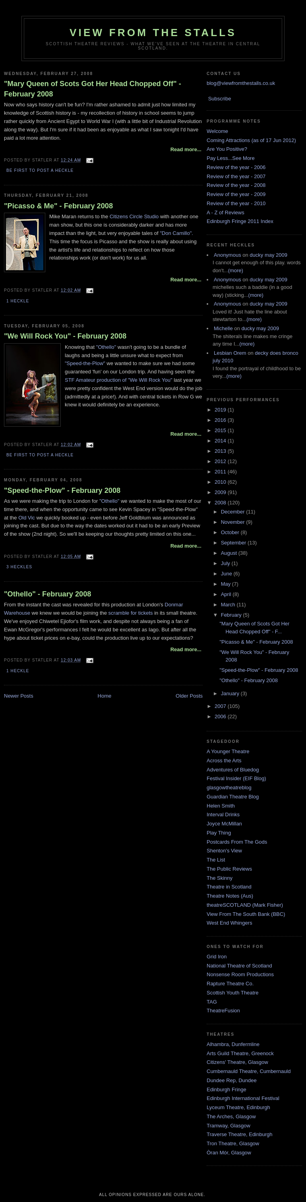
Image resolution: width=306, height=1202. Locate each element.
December (233, 512)
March (229, 605)
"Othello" (106, 347)
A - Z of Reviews (225, 212)
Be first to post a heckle (40, 170)
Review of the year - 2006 (236, 167)
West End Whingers (229, 923)
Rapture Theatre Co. (230, 984)
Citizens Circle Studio (134, 216)
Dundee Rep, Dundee (232, 1080)
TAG (212, 1002)
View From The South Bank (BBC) (246, 914)
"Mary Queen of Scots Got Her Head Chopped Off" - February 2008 (92, 89)
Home (105, 696)
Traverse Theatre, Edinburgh (239, 1134)
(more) (235, 270)
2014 (221, 441)
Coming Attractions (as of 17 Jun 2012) (251, 140)
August (229, 553)
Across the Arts (224, 761)
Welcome (217, 131)
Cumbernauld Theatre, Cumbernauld (249, 1071)
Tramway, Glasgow (228, 1126)
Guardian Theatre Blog (233, 797)
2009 (221, 492)
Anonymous (227, 255)
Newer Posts (18, 696)
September (234, 543)
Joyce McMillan (224, 824)
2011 (221, 472)
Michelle (223, 328)
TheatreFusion (223, 1011)
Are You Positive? (227, 149)
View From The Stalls (153, 32)
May (226, 584)
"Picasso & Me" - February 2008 (58, 206)
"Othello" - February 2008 (47, 594)
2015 (221, 430)
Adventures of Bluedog (233, 770)
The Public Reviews (229, 869)
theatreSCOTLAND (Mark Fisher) (245, 905)
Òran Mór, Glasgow (229, 1153)
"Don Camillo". (176, 233)
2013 (221, 451)
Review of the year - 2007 (236, 176)
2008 (221, 503)
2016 (221, 420)
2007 (221, 706)
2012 (221, 461)
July (226, 563)
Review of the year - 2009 (236, 194)
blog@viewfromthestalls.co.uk (241, 83)
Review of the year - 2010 (236, 203)
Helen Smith (221, 806)
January (231, 693)
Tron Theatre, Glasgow (233, 1143)
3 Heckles (19, 567)
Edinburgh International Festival (243, 1098)
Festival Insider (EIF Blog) (236, 778)
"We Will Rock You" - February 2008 (65, 336)
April (227, 594)
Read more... (185, 149)
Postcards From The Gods (237, 842)
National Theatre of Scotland (239, 966)
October (231, 532)
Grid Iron (217, 957)
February (232, 615)
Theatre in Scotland (229, 887)
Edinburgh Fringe (226, 1089)
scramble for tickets (130, 613)
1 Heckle (17, 301)
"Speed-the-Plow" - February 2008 (62, 490)
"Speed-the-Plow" (85, 363)
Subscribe (219, 99)
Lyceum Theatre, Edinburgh (238, 1107)
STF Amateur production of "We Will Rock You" (118, 380)
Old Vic (26, 518)
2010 (221, 482)
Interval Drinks (223, 814)
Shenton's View (224, 851)
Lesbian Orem (230, 353)
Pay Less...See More (231, 158)
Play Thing (219, 833)
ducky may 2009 (268, 255)
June (227, 574)
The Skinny (219, 878)
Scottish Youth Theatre (233, 993)
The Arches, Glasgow (231, 1116)
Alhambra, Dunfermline (233, 1044)
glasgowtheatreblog (229, 787)
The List (216, 860)
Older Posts (189, 696)
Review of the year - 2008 (236, 185)
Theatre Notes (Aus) (230, 896)
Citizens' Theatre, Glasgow (237, 1062)
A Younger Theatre (228, 751)
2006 (221, 716)
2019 (221, 410)
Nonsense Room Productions (240, 974)
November (233, 522)
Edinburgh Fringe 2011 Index (240, 221)
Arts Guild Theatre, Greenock (240, 1053)
